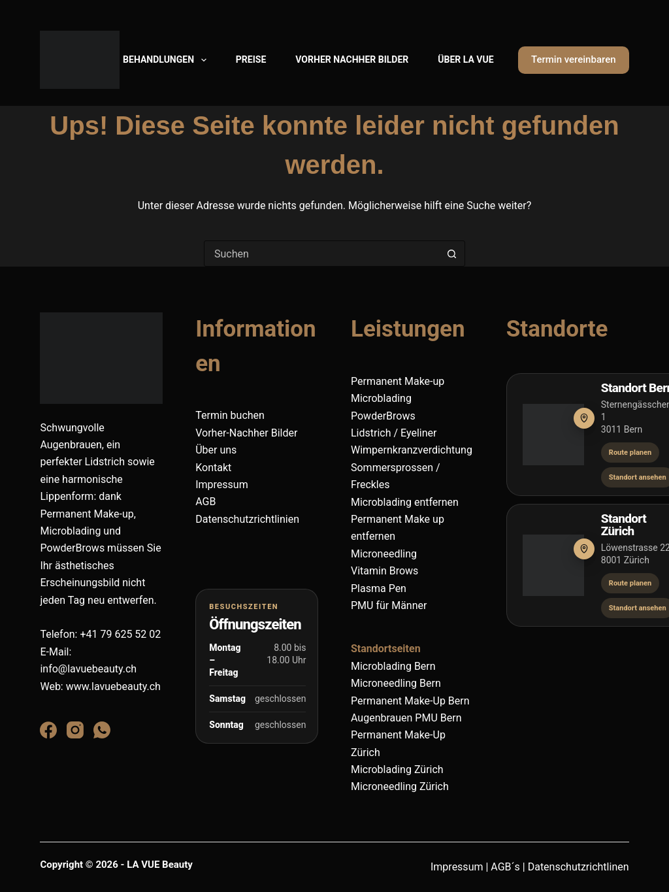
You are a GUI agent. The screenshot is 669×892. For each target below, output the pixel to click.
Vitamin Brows (384, 571)
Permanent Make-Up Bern (410, 701)
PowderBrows (383, 416)
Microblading (381, 398)
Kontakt (213, 467)
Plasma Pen (378, 588)
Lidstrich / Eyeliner (393, 433)
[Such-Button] (452, 253)
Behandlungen (167, 60)
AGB (205, 501)
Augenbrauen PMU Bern (406, 718)
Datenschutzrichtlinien (247, 519)
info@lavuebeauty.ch (88, 669)
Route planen (630, 452)
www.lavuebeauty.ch (113, 686)
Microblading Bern (394, 666)
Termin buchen (230, 415)
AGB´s (505, 867)
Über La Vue (465, 59)
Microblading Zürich (397, 769)
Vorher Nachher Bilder (351, 59)
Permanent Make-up (397, 381)
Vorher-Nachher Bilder (246, 433)
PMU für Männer (389, 605)
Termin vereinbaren (573, 59)
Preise (251, 59)
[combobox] (322, 253)
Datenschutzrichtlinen (578, 867)
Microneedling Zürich (400, 786)
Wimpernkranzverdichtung (411, 450)
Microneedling (384, 554)
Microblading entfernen (405, 502)
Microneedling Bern (396, 683)
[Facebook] (48, 729)
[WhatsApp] (101, 729)
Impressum (221, 484)
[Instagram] (75, 729)
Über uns (216, 450)
